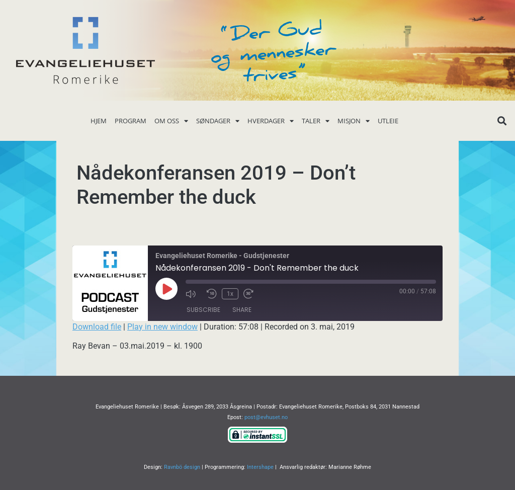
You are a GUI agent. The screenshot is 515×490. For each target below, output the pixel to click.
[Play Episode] (166, 289)
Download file (96, 327)
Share (241, 309)
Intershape (260, 467)
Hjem (99, 120)
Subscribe (203, 309)
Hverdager (270, 121)
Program (130, 120)
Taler (315, 121)
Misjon (353, 121)
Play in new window (162, 327)
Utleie (388, 120)
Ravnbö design (182, 467)
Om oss (171, 121)
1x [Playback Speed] (230, 293)
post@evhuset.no (266, 417)
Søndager (217, 121)
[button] (502, 121)
